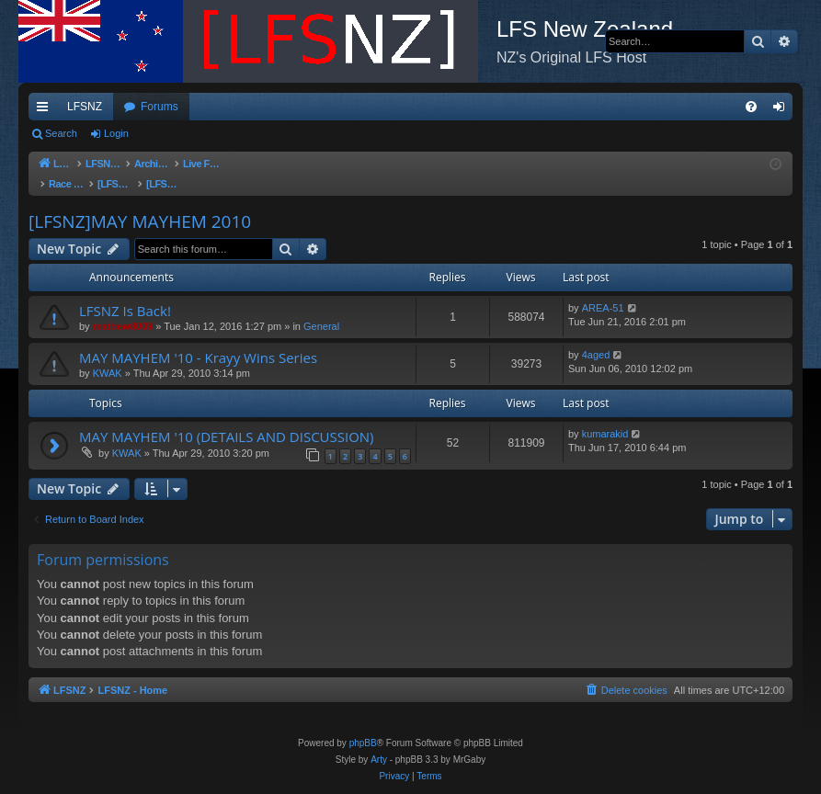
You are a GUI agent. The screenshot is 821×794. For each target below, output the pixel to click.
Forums (159, 106)
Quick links (46, 110)
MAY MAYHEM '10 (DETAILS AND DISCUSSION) (226, 418)
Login (116, 133)
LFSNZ (84, 106)
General (321, 307)
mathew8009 (123, 307)
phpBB (363, 743)
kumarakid (605, 415)
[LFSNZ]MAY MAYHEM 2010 (140, 203)
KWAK (107, 354)
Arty (379, 759)
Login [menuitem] (782, 110)
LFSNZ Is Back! (125, 292)
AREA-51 (603, 289)
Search (61, 133)
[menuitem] (751, 106)
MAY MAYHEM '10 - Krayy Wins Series (198, 339)
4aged (596, 336)
